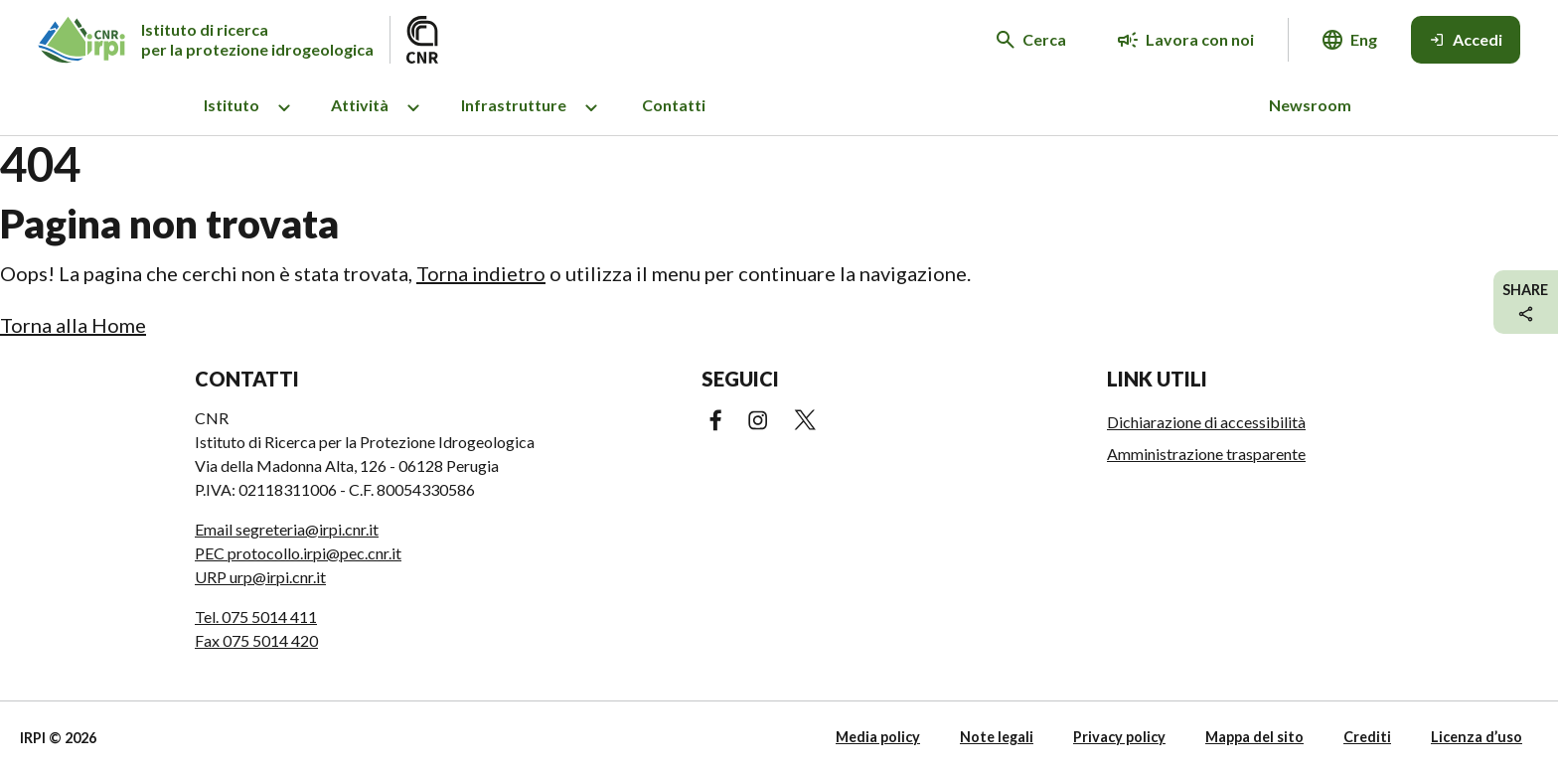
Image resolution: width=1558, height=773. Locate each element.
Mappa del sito (1254, 736)
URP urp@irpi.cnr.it (260, 576)
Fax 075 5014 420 (256, 640)
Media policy (878, 736)
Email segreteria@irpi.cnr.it (287, 529)
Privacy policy (1119, 736)
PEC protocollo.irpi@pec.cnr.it (298, 552)
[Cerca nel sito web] (1031, 40)
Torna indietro (480, 273)
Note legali (996, 736)
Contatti (673, 104)
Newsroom (1310, 104)
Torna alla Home (73, 325)
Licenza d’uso (1476, 736)
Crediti (1367, 736)
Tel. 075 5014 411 (256, 616)
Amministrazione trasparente (1206, 453)
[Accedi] (1465, 40)
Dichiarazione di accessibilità (1206, 421)
